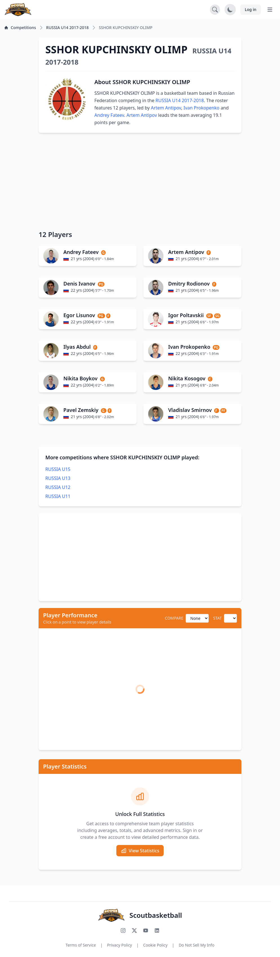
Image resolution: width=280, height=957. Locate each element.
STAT (217, 618)
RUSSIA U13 (57, 478)
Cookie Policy (155, 945)
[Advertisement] (140, 181)
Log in (250, 9)
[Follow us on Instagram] (123, 930)
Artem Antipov (166, 108)
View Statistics (140, 851)
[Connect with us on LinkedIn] (157, 930)
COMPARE (174, 618)
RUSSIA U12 (57, 487)
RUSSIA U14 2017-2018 (179, 100)
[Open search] (215, 10)
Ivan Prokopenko (201, 108)
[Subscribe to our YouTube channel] (145, 930)
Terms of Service (81, 945)
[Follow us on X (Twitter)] (134, 930)
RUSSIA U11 (57, 496)
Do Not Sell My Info (196, 945)
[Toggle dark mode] (230, 9)
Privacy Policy (119, 945)
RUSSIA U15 (57, 469)
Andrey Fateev (109, 115)
